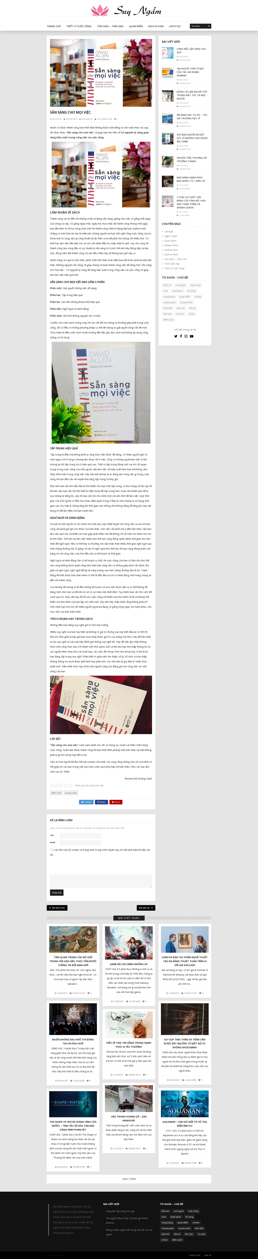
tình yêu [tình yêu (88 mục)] (168, 313)
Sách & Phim (156, 26)
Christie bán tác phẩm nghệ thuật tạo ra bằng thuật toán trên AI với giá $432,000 (185, 961)
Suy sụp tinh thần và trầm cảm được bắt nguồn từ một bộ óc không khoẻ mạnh (185, 1043)
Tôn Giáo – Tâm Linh (110, 26)
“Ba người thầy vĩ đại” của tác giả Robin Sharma (190, 72)
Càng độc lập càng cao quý (191, 50)
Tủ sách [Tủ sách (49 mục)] (180, 313)
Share (101, 802)
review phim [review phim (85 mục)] (170, 302)
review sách (71, 792)
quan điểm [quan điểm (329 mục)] (184, 296)
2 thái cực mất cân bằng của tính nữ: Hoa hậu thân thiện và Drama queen (191, 202)
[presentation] (72, 890)
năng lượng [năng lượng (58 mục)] (169, 296)
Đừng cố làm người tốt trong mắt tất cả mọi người (192, 95)
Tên (52, 835)
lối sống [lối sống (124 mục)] (191, 290)
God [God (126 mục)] (166, 290)
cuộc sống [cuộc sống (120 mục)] (195, 285)
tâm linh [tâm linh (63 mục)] (181, 308)
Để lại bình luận (105, 119)
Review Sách (71, 119)
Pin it (116, 802)
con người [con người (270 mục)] (181, 285)
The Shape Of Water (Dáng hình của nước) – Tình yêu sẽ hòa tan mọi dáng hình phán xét (73, 1125)
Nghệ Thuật (170, 236)
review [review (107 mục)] (197, 296)
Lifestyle (175, 26)
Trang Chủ (54, 26)
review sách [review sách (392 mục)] (186, 302)
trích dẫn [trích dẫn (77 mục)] (168, 308)
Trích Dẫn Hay (172, 263)
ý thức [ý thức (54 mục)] (192, 313)
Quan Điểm (136, 26)
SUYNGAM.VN (86, 119)
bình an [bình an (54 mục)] (167, 285)
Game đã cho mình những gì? (129, 964)
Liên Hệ (207, 1255)
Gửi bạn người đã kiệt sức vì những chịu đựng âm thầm (192, 138)
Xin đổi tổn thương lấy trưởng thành (192, 159)
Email (53, 842)
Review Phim (171, 245)
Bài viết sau (146, 907)
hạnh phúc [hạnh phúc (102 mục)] (177, 290)
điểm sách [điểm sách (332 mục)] (169, 319)
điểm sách (56, 792)
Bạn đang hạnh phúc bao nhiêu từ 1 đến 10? (191, 179)
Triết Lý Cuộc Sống (78, 26)
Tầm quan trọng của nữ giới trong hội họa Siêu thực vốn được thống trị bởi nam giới (73, 961)
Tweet (86, 802)
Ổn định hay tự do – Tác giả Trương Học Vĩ (192, 116)
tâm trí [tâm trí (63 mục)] (192, 308)
